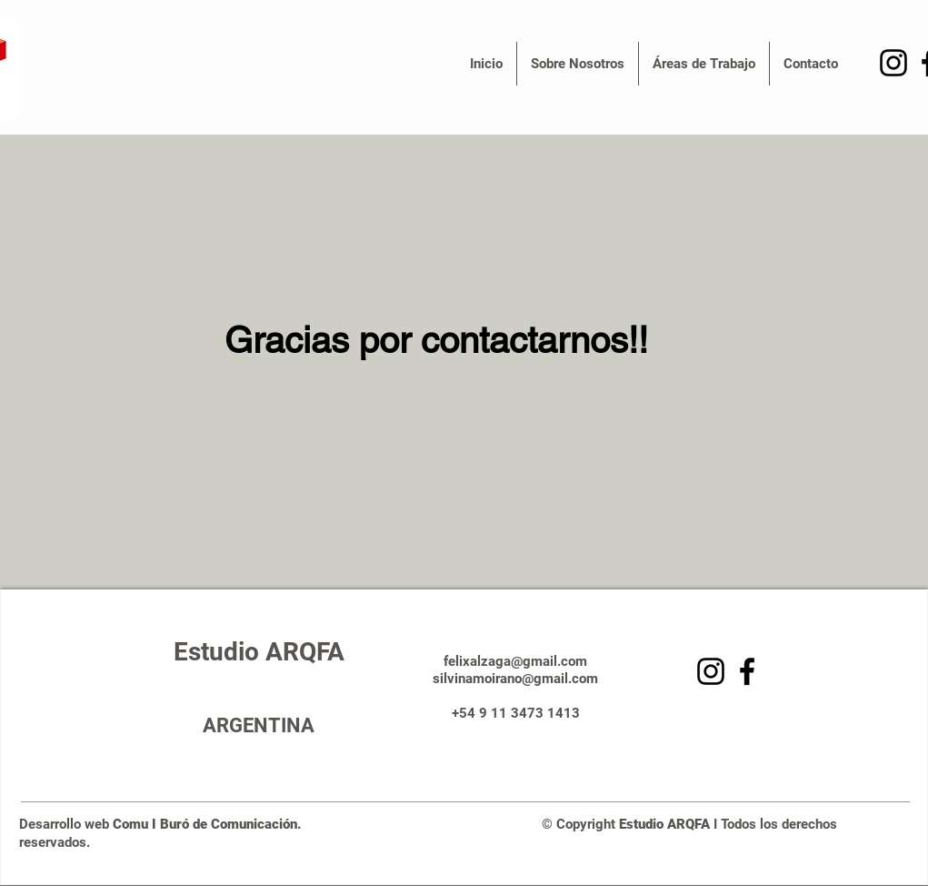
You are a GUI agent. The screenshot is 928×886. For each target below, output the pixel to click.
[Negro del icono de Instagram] (893, 63)
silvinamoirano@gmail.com (515, 678)
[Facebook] (747, 671)
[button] (577, 64)
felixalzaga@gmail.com (515, 661)
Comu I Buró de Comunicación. (213, 824)
